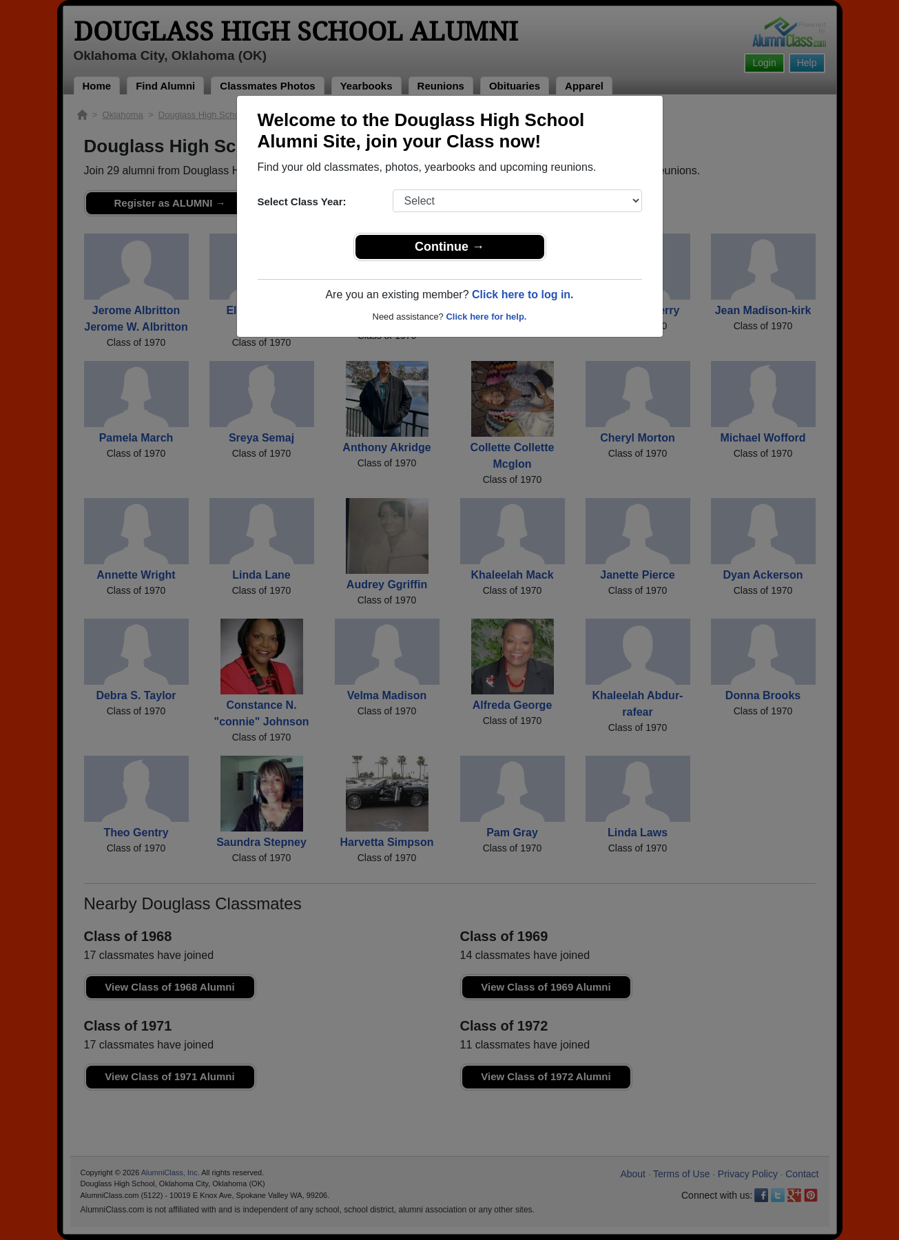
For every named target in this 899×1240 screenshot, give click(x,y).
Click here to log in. (523, 294)
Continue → (449, 247)
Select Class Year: (302, 201)
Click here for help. (486, 316)
